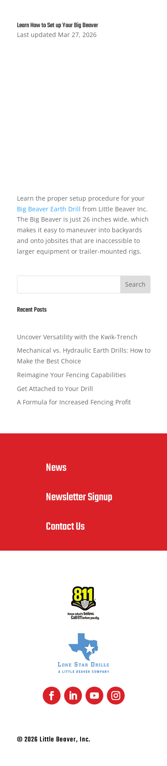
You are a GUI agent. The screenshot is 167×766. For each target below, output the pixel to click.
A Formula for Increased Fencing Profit (74, 402)
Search (135, 284)
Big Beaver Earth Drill (49, 209)
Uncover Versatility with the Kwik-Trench (77, 337)
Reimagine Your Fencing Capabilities (71, 375)
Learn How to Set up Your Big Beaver (57, 26)
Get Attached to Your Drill (55, 388)
